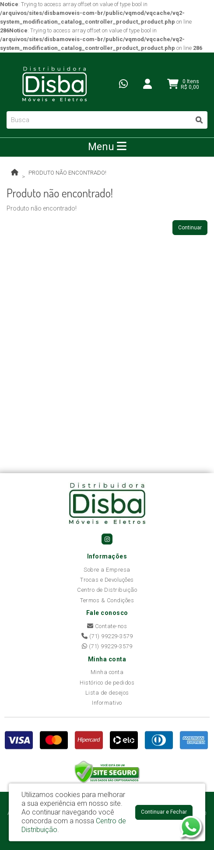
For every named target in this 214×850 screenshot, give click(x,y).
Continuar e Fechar (164, 812)
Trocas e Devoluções (107, 579)
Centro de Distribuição (107, 590)
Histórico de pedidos (107, 682)
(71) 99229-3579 (107, 636)
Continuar (190, 228)
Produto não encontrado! (67, 172)
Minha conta (107, 672)
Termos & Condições (107, 600)
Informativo (107, 702)
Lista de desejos (107, 692)
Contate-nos (107, 626)
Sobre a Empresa (107, 569)
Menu (107, 146)
